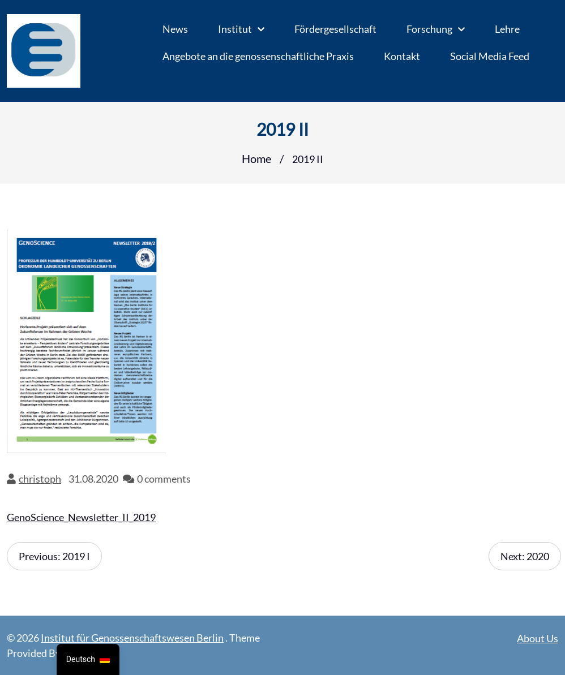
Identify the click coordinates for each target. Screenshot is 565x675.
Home (256, 158)
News (175, 29)
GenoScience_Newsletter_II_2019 (81, 517)
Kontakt (402, 56)
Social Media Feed (489, 56)
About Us (537, 638)
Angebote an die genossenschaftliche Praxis (258, 56)
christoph (40, 478)
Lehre (507, 29)
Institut (235, 29)
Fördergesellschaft (335, 29)
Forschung (429, 29)
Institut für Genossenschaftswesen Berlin (132, 637)
